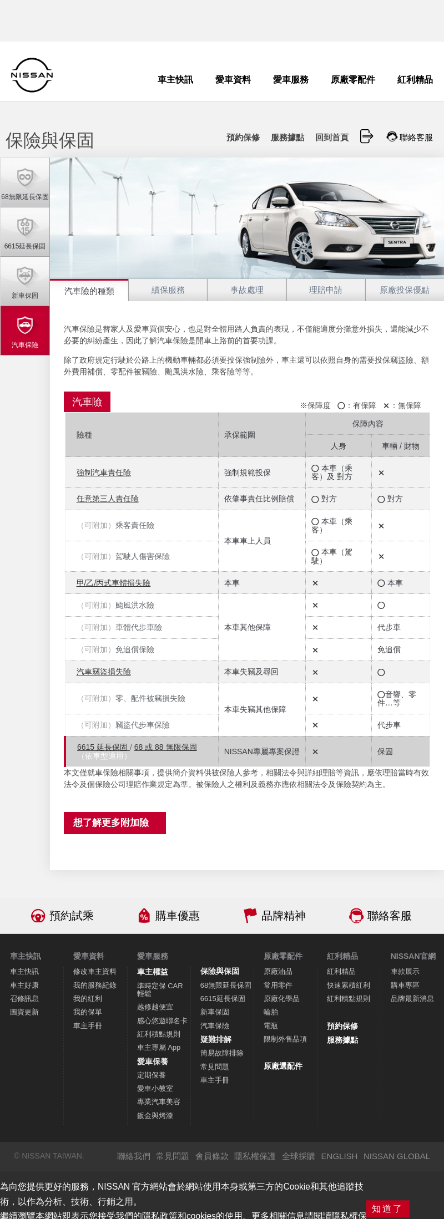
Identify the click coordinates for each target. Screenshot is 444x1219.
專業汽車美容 (158, 1102)
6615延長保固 (222, 998)
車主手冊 (87, 1026)
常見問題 (214, 1067)
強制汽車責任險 (104, 472)
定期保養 (151, 1075)
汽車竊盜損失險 (104, 671)
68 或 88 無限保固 (165, 747)
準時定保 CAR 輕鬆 (160, 990)
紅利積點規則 (158, 1034)
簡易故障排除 (222, 1053)
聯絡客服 (389, 916)
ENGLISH (339, 1156)
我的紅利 (87, 998)
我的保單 (87, 1012)
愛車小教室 (155, 1088)
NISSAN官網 (413, 956)
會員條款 (212, 1156)
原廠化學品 (282, 998)
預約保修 (342, 1026)
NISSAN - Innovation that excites (32, 75)
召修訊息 (24, 998)
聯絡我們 (133, 1156)
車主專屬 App (159, 1047)
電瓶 (271, 1026)
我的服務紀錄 (95, 985)
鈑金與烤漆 (155, 1115)
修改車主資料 (95, 971)
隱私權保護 (255, 1156)
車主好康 (24, 985)
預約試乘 (71, 916)
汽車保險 (214, 1026)
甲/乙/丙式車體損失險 (114, 582)
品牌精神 (283, 916)
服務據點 (342, 1039)
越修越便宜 (155, 1007)
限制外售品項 (285, 1039)
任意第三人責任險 (108, 498)
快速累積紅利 (348, 985)
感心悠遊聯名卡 (162, 1021)
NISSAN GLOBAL (397, 1156)
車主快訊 (24, 971)
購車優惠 (177, 916)
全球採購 (298, 1156)
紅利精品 (341, 971)
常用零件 (278, 985)
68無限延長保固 (225, 985)
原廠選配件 (283, 1065)
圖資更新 (24, 1012)
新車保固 (214, 1012)
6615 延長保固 (103, 747)
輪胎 (271, 1012)
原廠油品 (278, 971)
